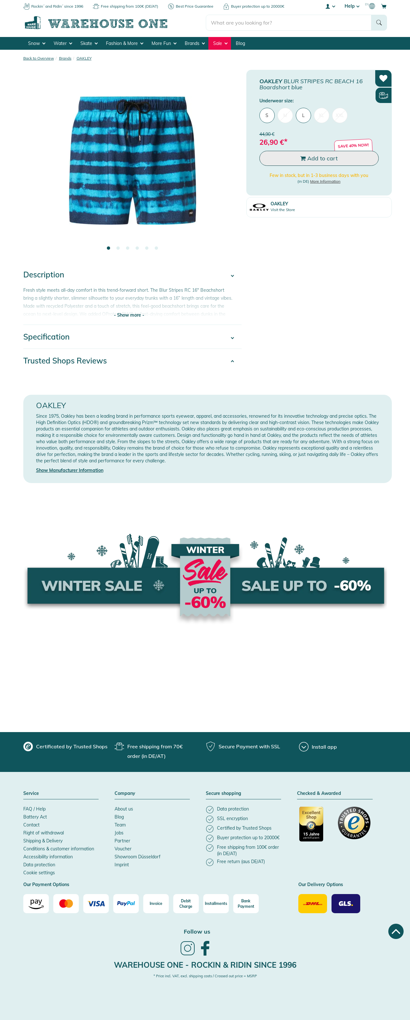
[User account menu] (330, 6)
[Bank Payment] (246, 903)
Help (352, 6)
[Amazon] (36, 903)
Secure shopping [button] (223, 793)
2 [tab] (118, 248)
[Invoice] (156, 903)
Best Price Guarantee (194, 6)
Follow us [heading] (197, 931)
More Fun (164, 43)
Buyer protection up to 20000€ (257, 6)
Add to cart (319, 158)
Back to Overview (38, 58)
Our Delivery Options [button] (320, 884)
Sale (220, 43)
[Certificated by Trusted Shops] (315, 827)
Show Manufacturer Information (69, 470)
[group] (65, 746)
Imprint (122, 865)
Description (43, 274)
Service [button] (31, 793)
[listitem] (243, 810)
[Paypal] (126, 903)
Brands (195, 43)
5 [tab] (147, 248)
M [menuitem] (285, 115)
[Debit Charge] (186, 903)
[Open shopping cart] (384, 6)
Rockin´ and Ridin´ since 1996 (57, 6)
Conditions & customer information (58, 849)
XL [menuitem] (321, 115)
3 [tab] (127, 248)
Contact (31, 825)
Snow (36, 43)
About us (124, 809)
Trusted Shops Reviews (65, 360)
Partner (122, 841)
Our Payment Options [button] (46, 884)
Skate (89, 43)
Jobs (119, 833)
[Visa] (96, 903)
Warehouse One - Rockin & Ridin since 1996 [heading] (205, 965)
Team (120, 825)
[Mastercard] (66, 903)
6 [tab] (156, 248)
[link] (188, 955)
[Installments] (216, 903)
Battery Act (35, 817)
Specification (46, 336)
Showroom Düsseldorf (137, 857)
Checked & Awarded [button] (319, 793)
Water (63, 43)
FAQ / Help (34, 809)
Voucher (123, 849)
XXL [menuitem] (340, 115)
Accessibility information (48, 857)
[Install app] (318, 747)
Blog (240, 43)
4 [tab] (137, 248)
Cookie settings (39, 873)
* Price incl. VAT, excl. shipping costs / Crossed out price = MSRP (205, 976)
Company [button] (125, 793)
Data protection (39, 865)
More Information (325, 181)
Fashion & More (124, 43)
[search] (288, 23)
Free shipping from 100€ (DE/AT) (129, 6)
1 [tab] (108, 248)
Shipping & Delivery (43, 841)
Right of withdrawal (43, 833)
